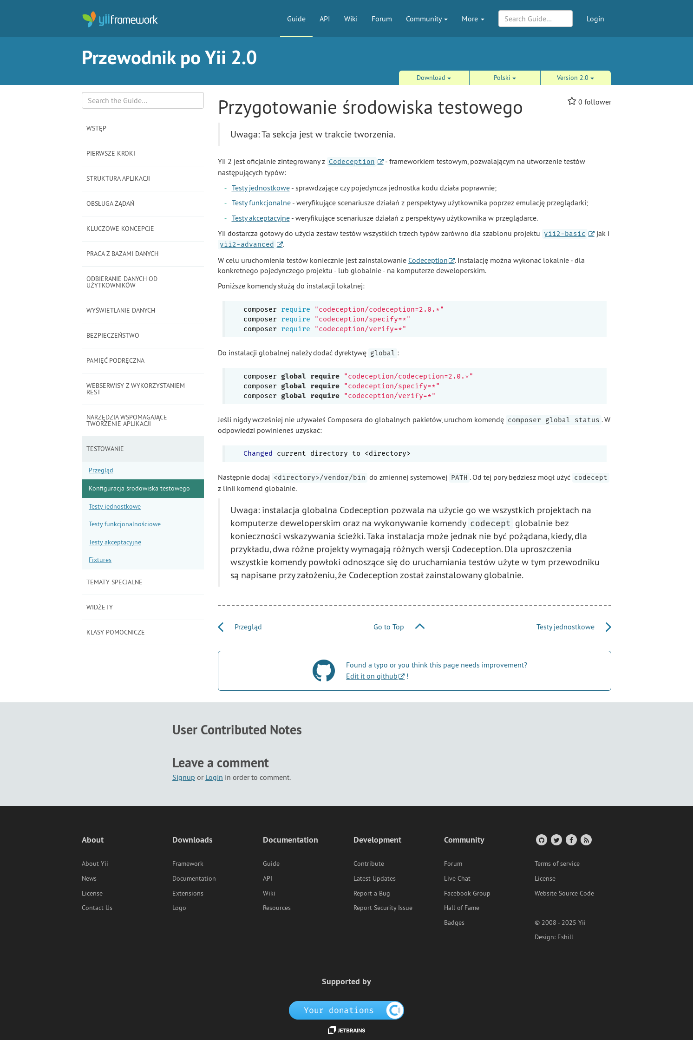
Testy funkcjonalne (261, 202)
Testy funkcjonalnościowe (125, 524)
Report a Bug (371, 893)
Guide (296, 18)
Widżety (99, 607)
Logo (179, 907)
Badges (454, 922)
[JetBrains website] (346, 1029)
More (473, 18)
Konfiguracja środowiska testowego (139, 488)
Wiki (351, 18)
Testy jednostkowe (115, 506)
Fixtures (100, 560)
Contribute (368, 863)
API (325, 18)
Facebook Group (467, 893)
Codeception (428, 260)
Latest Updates (374, 878)
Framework (187, 863)
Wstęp (96, 128)
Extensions (187, 893)
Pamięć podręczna (115, 360)
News (89, 878)
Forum (382, 18)
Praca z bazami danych (122, 253)
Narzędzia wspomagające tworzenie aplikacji (126, 420)
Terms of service (557, 863)
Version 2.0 (575, 77)
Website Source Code (564, 893)
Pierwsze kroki (110, 153)
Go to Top (399, 626)
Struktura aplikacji (118, 178)
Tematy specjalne (114, 582)
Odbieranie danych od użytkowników (121, 282)
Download (434, 77)
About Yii (95, 863)
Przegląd (101, 470)
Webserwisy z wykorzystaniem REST (135, 388)
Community (427, 18)
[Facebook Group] (570, 839)
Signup (183, 777)
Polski (505, 77)
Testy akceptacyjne (115, 542)
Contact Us (97, 907)
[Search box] (143, 100)
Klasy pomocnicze (115, 632)
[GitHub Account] (541, 839)
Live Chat (457, 878)
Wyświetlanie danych (120, 310)
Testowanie (105, 449)
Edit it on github (372, 675)
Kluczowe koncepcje (120, 228)
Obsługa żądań (110, 203)
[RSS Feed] (585, 839)
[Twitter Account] (555, 839)
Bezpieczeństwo (112, 335)
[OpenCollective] (347, 1010)
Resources (277, 907)
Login (595, 18)
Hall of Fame (461, 907)
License (92, 893)
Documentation (194, 878)
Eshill (565, 937)
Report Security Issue (382, 907)
